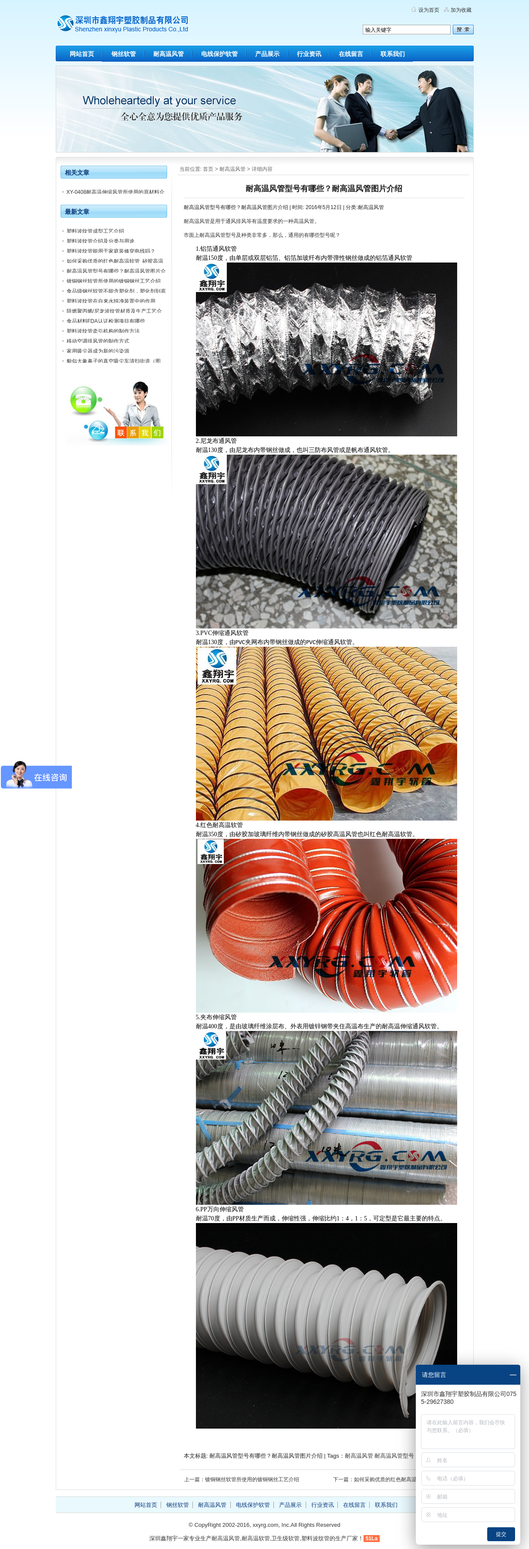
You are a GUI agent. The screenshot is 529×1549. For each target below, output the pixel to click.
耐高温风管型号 (394, 1456)
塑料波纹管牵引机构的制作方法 (103, 331)
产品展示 (267, 53)
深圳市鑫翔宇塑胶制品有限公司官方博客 (138, 26)
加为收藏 (461, 10)
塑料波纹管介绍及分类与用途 (101, 241)
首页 (208, 169)
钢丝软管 (123, 53)
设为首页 (428, 10)
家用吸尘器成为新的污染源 (98, 351)
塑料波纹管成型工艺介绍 (95, 231)
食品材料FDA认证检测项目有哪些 (106, 321)
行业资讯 (309, 53)
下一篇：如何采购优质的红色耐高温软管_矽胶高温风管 (397, 1479)
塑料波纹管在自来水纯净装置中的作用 (111, 301)
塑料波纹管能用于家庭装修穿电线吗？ (111, 251)
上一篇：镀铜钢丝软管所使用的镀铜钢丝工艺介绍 (241, 1479)
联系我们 (393, 53)
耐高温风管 (168, 53)
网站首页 (82, 53)
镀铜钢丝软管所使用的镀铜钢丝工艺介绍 (114, 281)
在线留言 (351, 53)
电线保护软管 (219, 53)
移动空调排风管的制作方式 (98, 341)
